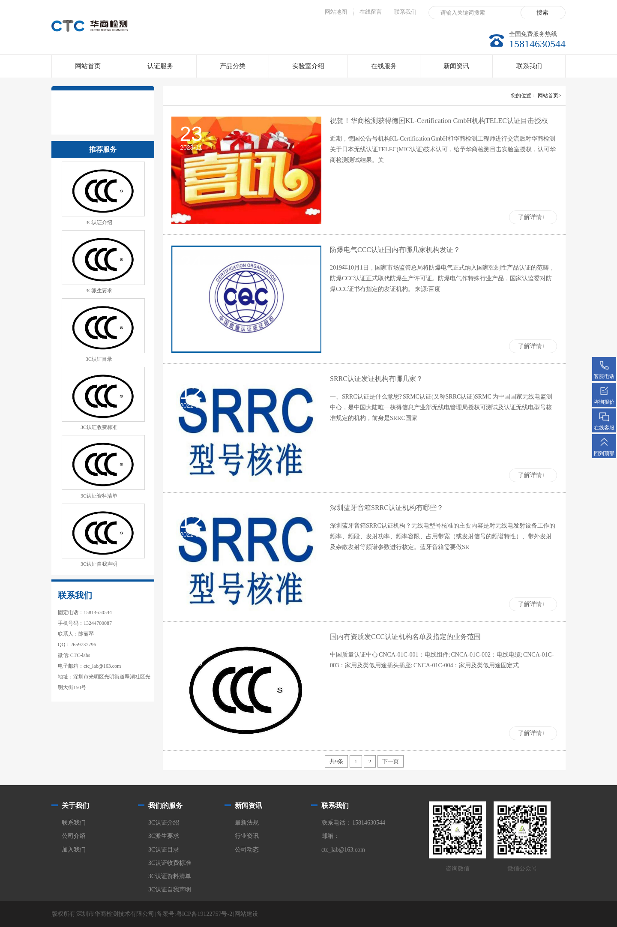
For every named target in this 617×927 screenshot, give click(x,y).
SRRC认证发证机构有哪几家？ (376, 378)
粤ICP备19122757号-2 (204, 914)
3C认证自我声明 (99, 564)
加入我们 (74, 849)
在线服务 (384, 66)
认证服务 (160, 66)
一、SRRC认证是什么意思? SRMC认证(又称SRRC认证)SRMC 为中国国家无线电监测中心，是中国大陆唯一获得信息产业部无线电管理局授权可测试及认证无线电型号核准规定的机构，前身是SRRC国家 (441, 407)
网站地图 (336, 12)
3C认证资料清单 (99, 496)
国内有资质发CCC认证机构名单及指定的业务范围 (405, 636)
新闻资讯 (456, 66)
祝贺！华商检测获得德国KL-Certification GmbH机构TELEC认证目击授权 (439, 120)
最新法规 (247, 822)
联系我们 (405, 12)
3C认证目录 (99, 359)
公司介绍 (74, 836)
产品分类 (233, 66)
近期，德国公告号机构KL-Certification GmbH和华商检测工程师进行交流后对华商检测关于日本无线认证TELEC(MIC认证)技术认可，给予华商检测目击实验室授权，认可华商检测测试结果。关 (443, 149)
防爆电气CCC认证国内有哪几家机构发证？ (395, 249)
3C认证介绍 (99, 222)
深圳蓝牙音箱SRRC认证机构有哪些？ (386, 507)
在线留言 (370, 12)
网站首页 (88, 66)
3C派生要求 (99, 291)
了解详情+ (531, 217)
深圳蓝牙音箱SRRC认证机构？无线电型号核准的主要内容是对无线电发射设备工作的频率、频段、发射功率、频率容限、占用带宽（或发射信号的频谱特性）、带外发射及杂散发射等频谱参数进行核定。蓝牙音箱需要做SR (442, 536)
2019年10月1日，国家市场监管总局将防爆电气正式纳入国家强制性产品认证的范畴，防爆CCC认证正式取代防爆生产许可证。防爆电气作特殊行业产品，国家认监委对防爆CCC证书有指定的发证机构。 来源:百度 (442, 278)
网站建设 (246, 914)
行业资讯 (247, 836)
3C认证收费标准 (99, 427)
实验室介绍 (308, 66)
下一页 (390, 761)
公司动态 (247, 849)
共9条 (336, 761)
